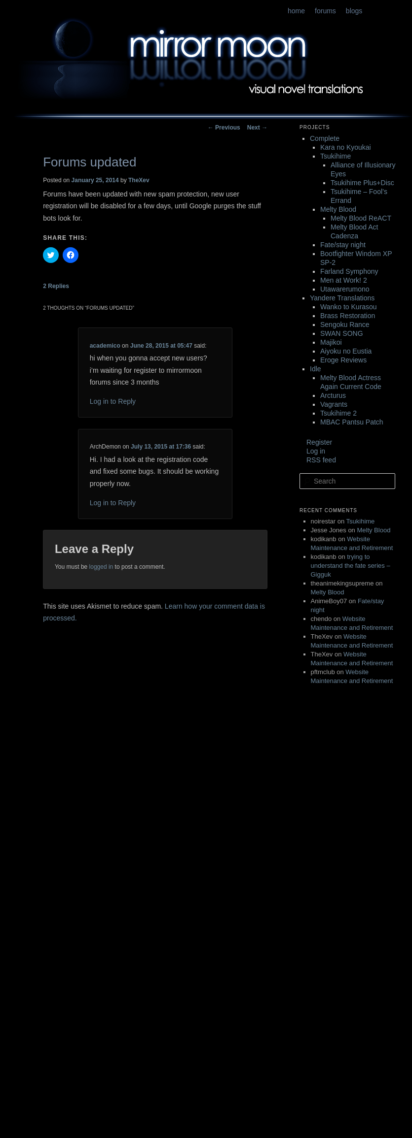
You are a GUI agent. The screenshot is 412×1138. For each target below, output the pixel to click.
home (296, 11)
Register (319, 442)
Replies (56, 286)
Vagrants (333, 404)
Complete (324, 138)
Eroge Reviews (343, 360)
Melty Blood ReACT (361, 218)
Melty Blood (338, 209)
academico (105, 345)
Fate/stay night (343, 245)
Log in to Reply (113, 401)
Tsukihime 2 (338, 413)
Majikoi (331, 342)
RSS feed (321, 460)
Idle (315, 369)
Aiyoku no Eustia (346, 351)
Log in (315, 451)
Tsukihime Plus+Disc (362, 183)
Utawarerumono (345, 289)
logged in (101, 566)
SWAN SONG (341, 333)
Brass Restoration (347, 316)
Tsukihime (335, 156)
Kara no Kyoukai (345, 147)
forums (325, 11)
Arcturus (333, 395)
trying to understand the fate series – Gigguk (350, 565)
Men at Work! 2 (343, 280)
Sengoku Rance (345, 324)
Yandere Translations (342, 298)
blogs (354, 11)
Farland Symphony (349, 271)
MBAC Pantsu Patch (351, 422)
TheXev (139, 180)
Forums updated (89, 162)
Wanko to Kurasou (348, 307)
